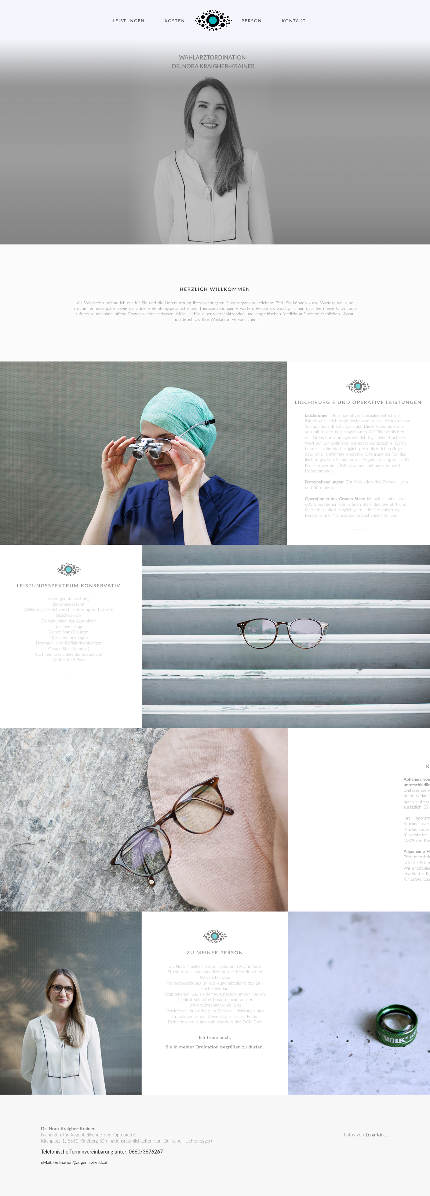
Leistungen (129, 20)
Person (252, 20)
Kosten (175, 20)
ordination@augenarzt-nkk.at (80, 1162)
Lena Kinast (377, 1134)
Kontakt (294, 20)
